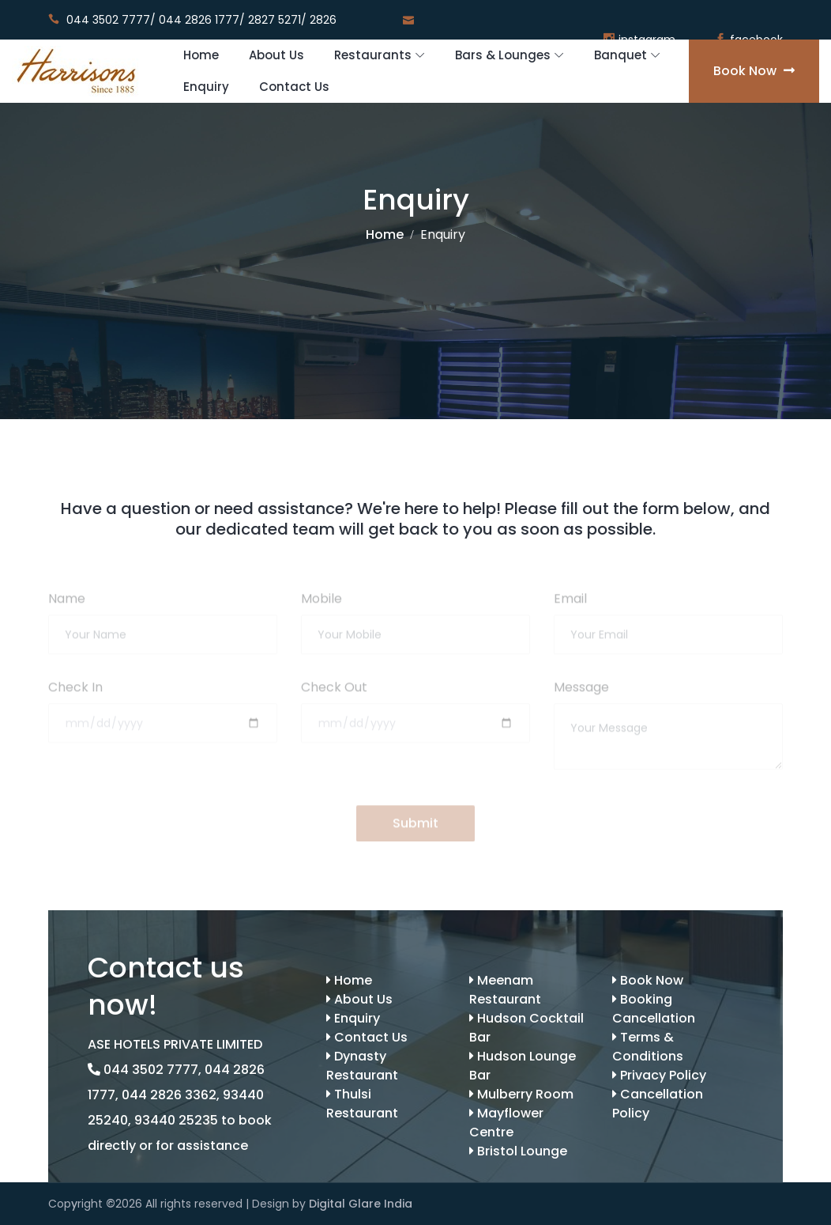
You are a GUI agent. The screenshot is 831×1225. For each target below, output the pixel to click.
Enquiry (206, 86)
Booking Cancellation (653, 1008)
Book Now (754, 71)
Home (201, 55)
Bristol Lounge (518, 1151)
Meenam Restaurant (505, 989)
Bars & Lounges (503, 55)
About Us (276, 55)
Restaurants (373, 55)
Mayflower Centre (506, 1122)
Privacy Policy (659, 1075)
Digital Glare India (360, 1204)
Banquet (620, 55)
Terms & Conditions (647, 1046)
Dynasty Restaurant (362, 1065)
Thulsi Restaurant (362, 1103)
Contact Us (294, 86)
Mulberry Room (521, 1094)
